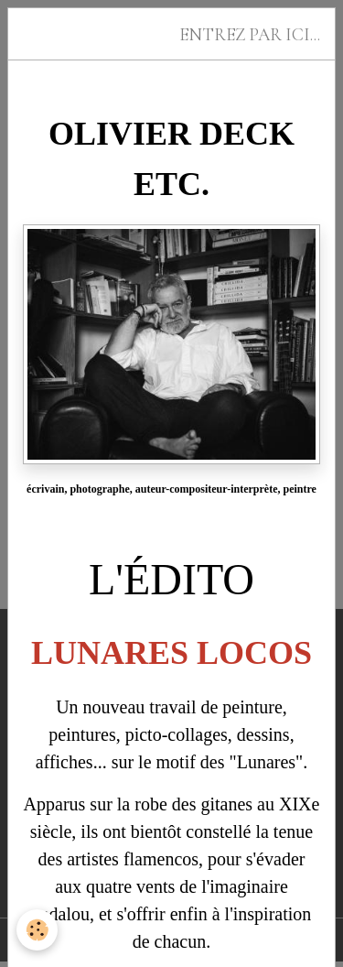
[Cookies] (37, 930)
